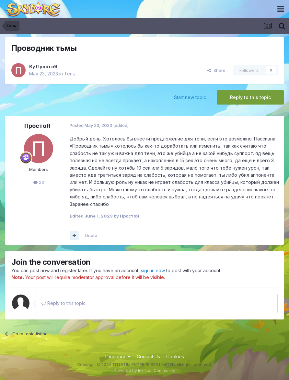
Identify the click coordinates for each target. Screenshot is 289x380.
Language (118, 356)
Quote (91, 235)
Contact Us (148, 356)
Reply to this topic (250, 97)
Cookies (175, 356)
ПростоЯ (46, 66)
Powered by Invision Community (144, 370)
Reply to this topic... (64, 303)
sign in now (153, 270)
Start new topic (190, 97)
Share (216, 70)
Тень (69, 73)
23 (38, 182)
